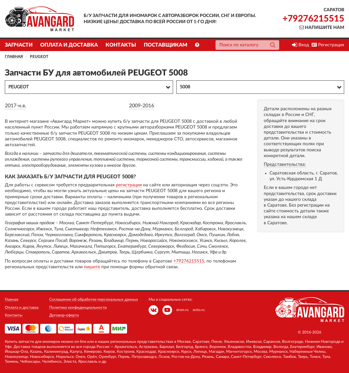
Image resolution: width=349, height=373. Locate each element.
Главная (14, 56)
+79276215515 (313, 18)
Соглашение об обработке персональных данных (93, 299)
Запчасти (18, 45)
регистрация (129, 185)
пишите (92, 267)
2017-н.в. (15, 105)
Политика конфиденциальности (78, 307)
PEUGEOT (39, 56)
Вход (300, 45)
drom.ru (182, 310)
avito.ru (199, 310)
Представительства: (285, 164)
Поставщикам (165, 45)
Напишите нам (321, 27)
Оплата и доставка (69, 45)
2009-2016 (141, 105)
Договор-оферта (64, 315)
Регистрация (328, 45)
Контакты (121, 45)
